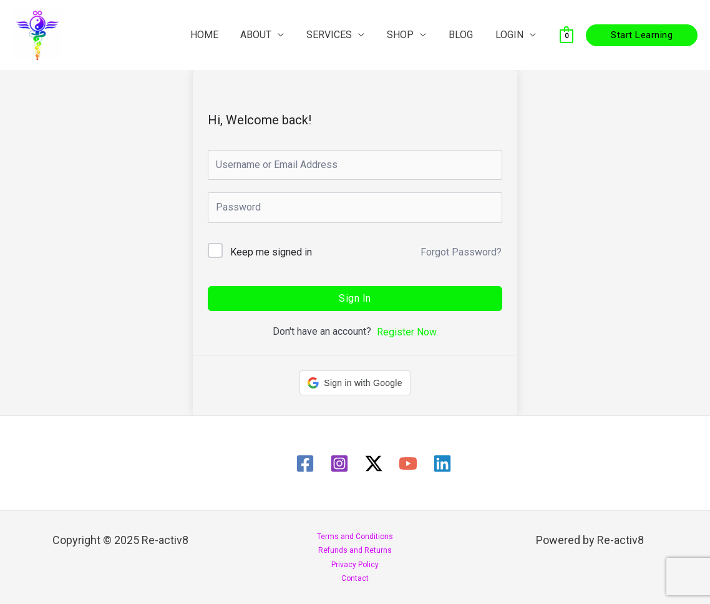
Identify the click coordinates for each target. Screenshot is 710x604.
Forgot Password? (461, 252)
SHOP (406, 35)
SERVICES (338, 35)
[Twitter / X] (373, 463)
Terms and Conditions (355, 536)
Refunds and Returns (355, 550)
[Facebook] (305, 463)
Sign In (355, 298)
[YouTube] (408, 463)
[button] (642, 35)
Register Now (407, 332)
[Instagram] (339, 463)
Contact (355, 578)
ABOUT (267, 35)
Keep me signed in (271, 252)
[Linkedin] (442, 463)
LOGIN (511, 35)
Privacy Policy (355, 564)
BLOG (464, 35)
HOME (217, 35)
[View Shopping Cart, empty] (566, 35)
